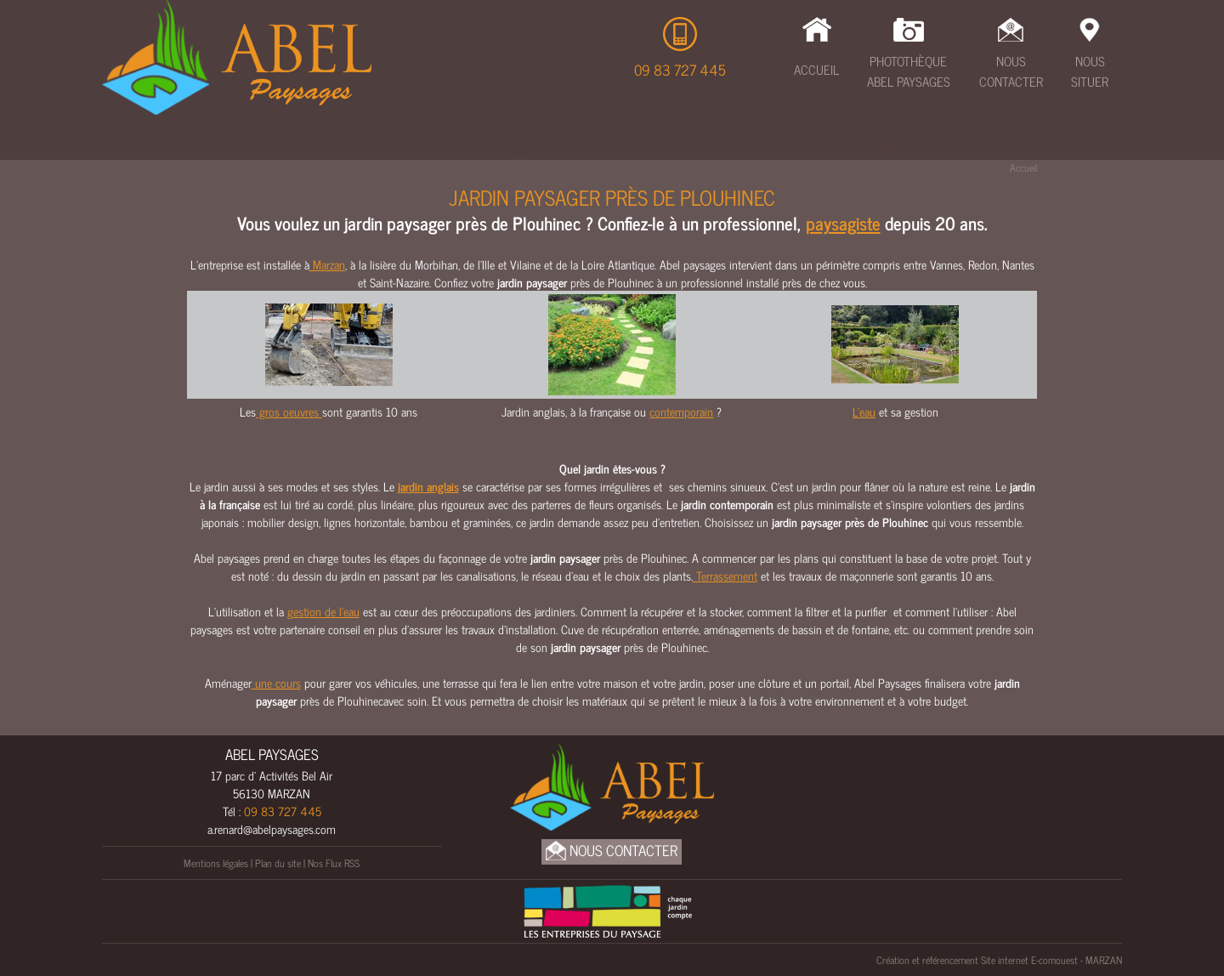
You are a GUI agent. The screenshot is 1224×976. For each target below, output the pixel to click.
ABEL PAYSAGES (272, 754)
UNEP (965, 145)
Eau (611, 145)
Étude (218, 145)
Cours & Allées (425, 145)
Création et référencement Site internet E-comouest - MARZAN (999, 959)
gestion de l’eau (323, 611)
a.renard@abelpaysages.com (271, 828)
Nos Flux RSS (334, 862)
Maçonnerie (537, 145)
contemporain (681, 411)
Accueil (816, 69)
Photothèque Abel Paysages (908, 71)
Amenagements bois (863, 145)
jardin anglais (428, 486)
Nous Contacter (1011, 71)
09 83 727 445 (680, 70)
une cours (276, 682)
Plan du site (278, 862)
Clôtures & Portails (712, 145)
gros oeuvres (289, 411)
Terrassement (307, 145)
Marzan (327, 264)
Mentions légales (216, 862)
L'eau (864, 411)
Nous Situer (1089, 71)
